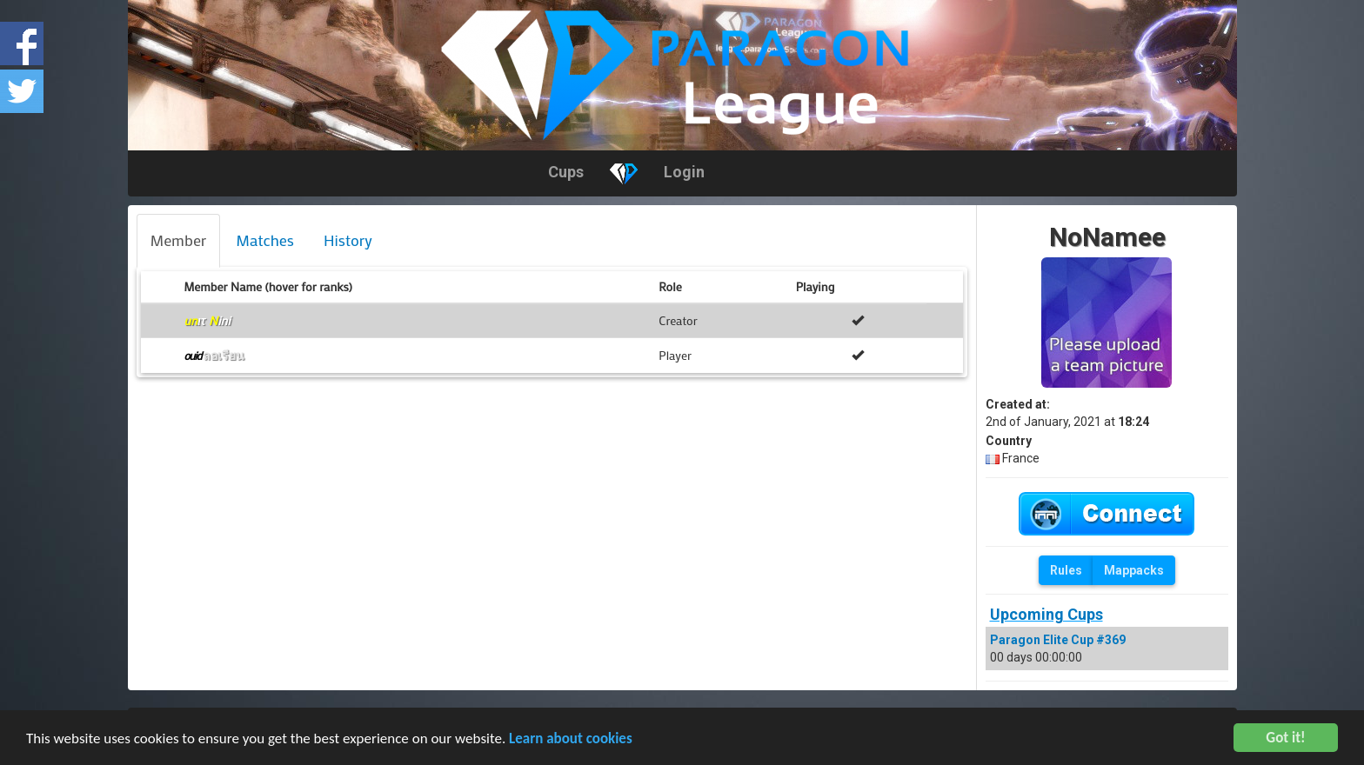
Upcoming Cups (1046, 614)
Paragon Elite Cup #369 (1058, 640)
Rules (1066, 570)
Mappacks (1134, 570)
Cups (566, 172)
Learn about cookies (570, 740)
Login (684, 172)
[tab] (179, 241)
